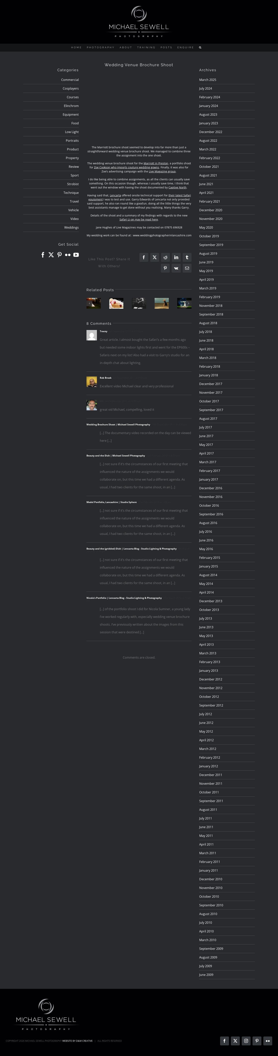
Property (72, 158)
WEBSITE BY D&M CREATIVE (77, 1040)
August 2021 (208, 175)
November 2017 (210, 392)
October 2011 (209, 792)
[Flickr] (67, 255)
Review (74, 167)
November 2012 (210, 688)
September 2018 (211, 314)
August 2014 (208, 575)
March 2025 (207, 80)
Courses (73, 97)
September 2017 (211, 410)
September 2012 (211, 705)
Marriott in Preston (156, 163)
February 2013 (209, 662)
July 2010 (205, 922)
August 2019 (208, 253)
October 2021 (209, 167)
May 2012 (206, 731)
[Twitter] (51, 255)
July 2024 (205, 88)
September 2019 (211, 245)
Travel (74, 201)
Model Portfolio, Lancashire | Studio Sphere (111, 502)
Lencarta (115, 195)
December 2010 (210, 879)
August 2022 (208, 140)
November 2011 (210, 783)
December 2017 (210, 384)
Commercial (70, 80)
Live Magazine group (162, 171)
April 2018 (206, 349)
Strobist (73, 184)
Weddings (71, 227)
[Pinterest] (59, 255)
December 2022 (210, 132)
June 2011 (206, 827)
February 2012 (209, 757)
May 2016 (206, 549)
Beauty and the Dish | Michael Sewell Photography (115, 455)
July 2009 (205, 966)
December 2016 (210, 488)
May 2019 (206, 271)
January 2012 (208, 766)
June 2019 (206, 262)
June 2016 (206, 540)
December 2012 (210, 679)
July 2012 (205, 714)
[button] (200, 47)
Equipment (71, 114)
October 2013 (209, 610)
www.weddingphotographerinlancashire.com (162, 235)
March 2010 (207, 940)
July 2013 (205, 618)
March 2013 (207, 653)
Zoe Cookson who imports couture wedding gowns (126, 167)
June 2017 (206, 436)
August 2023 (208, 114)
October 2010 (209, 896)
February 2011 (209, 862)
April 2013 (206, 644)
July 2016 (205, 531)
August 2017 (208, 418)
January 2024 (208, 106)
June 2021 (206, 184)
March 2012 (207, 749)
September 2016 (211, 514)
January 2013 (208, 670)
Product (73, 149)
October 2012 (209, 697)
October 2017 (209, 401)
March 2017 (207, 462)
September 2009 (211, 949)
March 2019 (207, 288)
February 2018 (209, 366)
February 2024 (209, 97)
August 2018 (208, 323)
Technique (71, 193)
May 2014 (206, 584)
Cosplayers (71, 88)
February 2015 (209, 558)
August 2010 (208, 914)
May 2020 (206, 227)
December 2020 (210, 210)
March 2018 (207, 358)
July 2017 (205, 427)
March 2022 (207, 149)
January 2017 (208, 479)
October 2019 (209, 236)
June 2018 (206, 340)
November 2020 (210, 219)
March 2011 (207, 853)
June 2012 (206, 723)
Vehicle (73, 210)
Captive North (177, 187)
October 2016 (209, 505)
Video (74, 219)
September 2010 (211, 905)
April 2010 (206, 931)
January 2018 (208, 375)
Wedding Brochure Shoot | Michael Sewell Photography (118, 424)
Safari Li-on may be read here (139, 219)
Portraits (72, 140)
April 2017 (206, 453)
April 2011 (206, 844)
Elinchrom (71, 106)
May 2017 (206, 445)
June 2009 (206, 975)
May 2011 (206, 836)
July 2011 (205, 818)
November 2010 (210, 888)
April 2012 (206, 740)
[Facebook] (43, 255)
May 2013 (206, 636)
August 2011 (208, 809)
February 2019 (209, 297)
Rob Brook (105, 377)
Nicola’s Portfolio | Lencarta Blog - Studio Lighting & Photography (124, 598)
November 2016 (210, 497)
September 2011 (211, 801)
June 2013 (206, 627)
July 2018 (205, 332)
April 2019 (206, 279)
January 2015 (208, 566)
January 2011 (208, 870)
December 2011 (210, 775)
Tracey (103, 331)
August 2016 (208, 523)
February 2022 (209, 158)
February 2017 (209, 471)
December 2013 (210, 601)
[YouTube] (76, 255)
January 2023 (208, 123)
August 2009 (208, 957)
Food (75, 123)
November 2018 (210, 306)
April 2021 (206, 193)
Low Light (72, 132)
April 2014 (206, 592)
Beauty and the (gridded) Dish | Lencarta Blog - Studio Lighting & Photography (131, 548)
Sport (75, 175)
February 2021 (209, 201)
